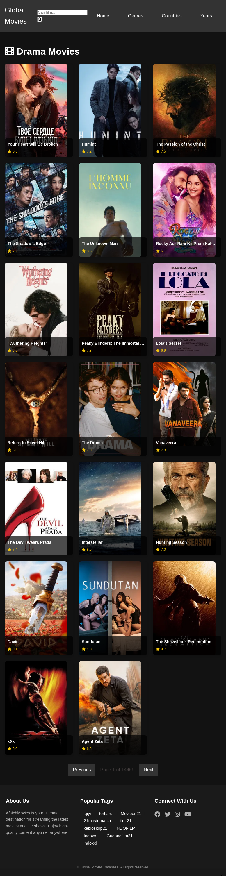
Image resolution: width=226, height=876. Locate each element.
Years (206, 15)
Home (103, 15)
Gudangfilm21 (120, 836)
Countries (171, 15)
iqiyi (87, 813)
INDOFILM (125, 828)
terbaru (106, 813)
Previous (82, 769)
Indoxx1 (91, 836)
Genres (135, 15)
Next (148, 769)
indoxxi (90, 843)
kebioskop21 (95, 828)
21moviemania (97, 820)
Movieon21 (131, 813)
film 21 (125, 820)
